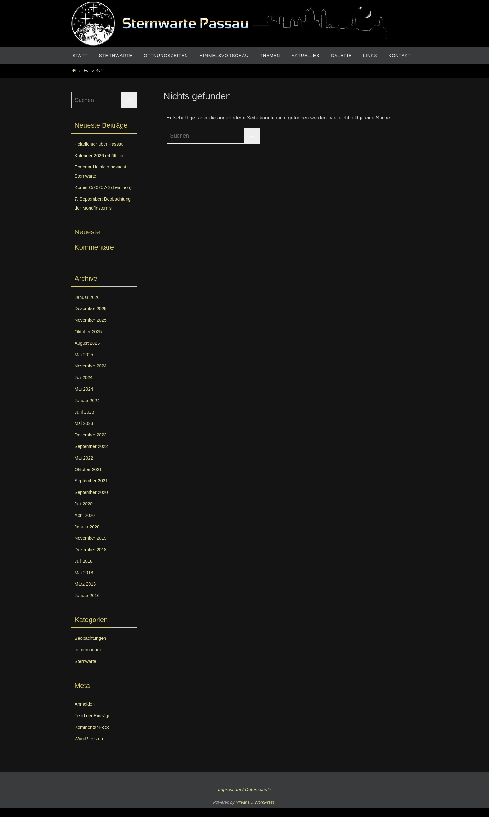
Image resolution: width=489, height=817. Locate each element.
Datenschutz (258, 798)
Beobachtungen (92, 647)
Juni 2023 (85, 420)
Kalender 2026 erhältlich (101, 155)
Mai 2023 (85, 432)
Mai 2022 (85, 466)
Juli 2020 (84, 512)
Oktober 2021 (90, 478)
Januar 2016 (88, 604)
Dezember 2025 (92, 317)
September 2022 (93, 455)
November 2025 (92, 329)
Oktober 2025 (90, 340)
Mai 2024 (85, 398)
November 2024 (92, 374)
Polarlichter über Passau (102, 144)
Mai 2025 (85, 363)
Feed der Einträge (94, 724)
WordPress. (265, 811)
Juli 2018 (84, 570)
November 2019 (92, 547)
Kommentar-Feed (94, 736)
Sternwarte (87, 670)
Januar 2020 (88, 535)
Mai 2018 (85, 581)
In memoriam (89, 658)
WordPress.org (91, 747)
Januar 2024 (88, 409)
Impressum (229, 798)
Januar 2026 (88, 306)
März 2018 (86, 593)
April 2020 (86, 524)
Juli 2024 (84, 386)
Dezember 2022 (92, 443)
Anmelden (86, 713)
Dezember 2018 (92, 558)
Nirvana (243, 811)
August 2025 (89, 352)
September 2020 (93, 501)
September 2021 (93, 489)
